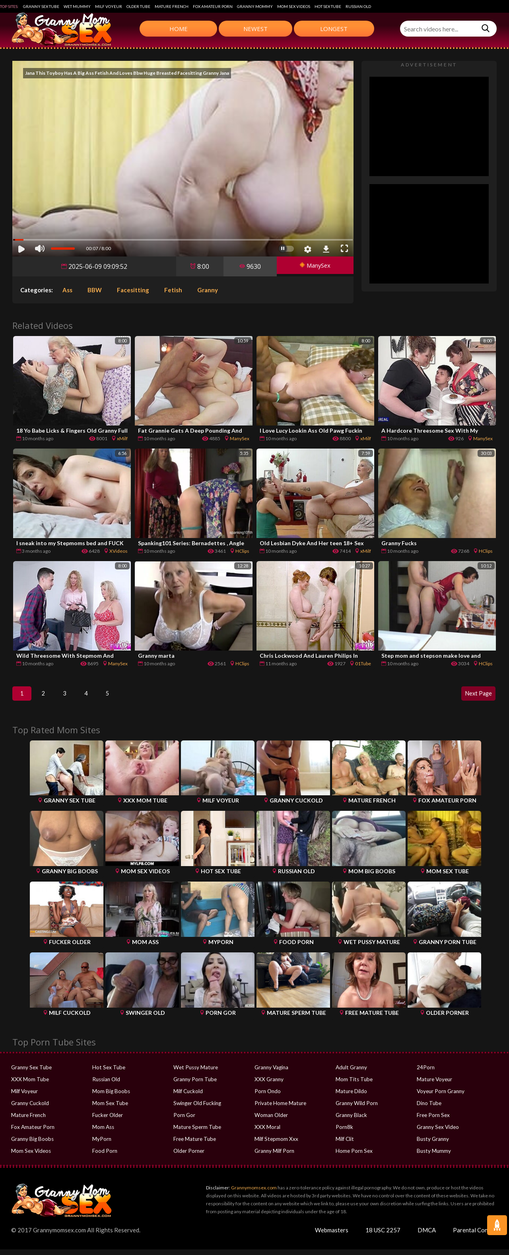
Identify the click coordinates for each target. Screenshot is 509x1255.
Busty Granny (432, 1144)
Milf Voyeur (108, 6)
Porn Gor (184, 1120)
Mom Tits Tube (353, 1085)
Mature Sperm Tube (196, 1132)
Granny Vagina (271, 1073)
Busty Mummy (433, 1156)
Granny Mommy (255, 6)
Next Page (475, 696)
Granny (207, 289)
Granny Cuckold (30, 1108)
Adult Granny (351, 1073)
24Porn (425, 1073)
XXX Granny (268, 1085)
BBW (94, 289)
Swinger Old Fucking (196, 1108)
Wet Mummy (77, 6)
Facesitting (133, 289)
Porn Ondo (267, 1097)
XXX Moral (266, 1132)
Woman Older (271, 1120)
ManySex (312, 266)
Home (178, 29)
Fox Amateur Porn (213, 6)
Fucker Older (107, 1120)
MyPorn (101, 1144)
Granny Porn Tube (194, 1085)
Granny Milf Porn (274, 1156)
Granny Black (351, 1120)
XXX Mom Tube (29, 1085)
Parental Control (475, 1235)
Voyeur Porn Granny (440, 1097)
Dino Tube (429, 1108)
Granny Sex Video (437, 1132)
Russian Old (358, 6)
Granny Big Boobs (32, 1144)
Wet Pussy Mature (194, 1073)
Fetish (173, 289)
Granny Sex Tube (41, 6)
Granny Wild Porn (356, 1108)
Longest (334, 29)
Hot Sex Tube (328, 6)
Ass (67, 289)
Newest (255, 29)
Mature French (171, 6)
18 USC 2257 (382, 1235)
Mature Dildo (351, 1097)
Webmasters (331, 1235)
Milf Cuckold (187, 1097)
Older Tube (138, 6)
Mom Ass (103, 1132)
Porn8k (344, 1132)
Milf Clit (345, 1144)
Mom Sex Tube (109, 1108)
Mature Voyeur (434, 1085)
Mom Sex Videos (293, 6)
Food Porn (104, 1156)
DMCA (427, 1235)
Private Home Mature (279, 1108)
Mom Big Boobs (110, 1097)
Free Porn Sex (433, 1120)
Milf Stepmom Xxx (275, 1144)
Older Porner (188, 1156)
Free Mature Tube (194, 1144)
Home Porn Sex (353, 1156)
